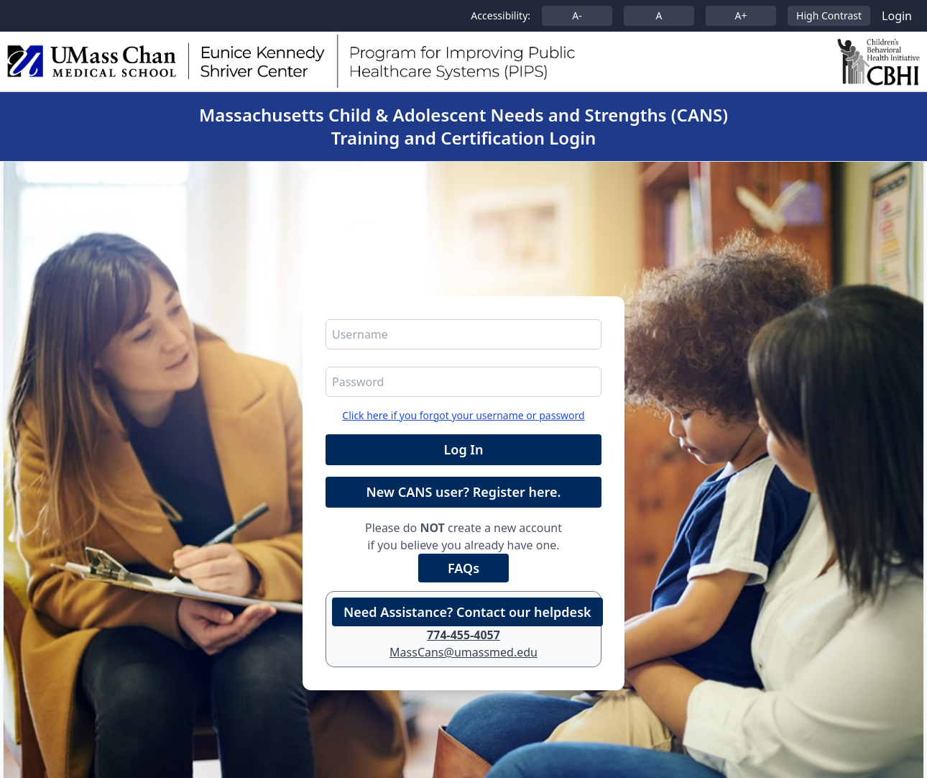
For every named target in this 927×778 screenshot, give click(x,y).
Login (897, 16)
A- (576, 15)
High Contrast (829, 15)
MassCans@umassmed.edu (463, 652)
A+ (741, 15)
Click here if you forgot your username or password (463, 415)
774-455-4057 (463, 635)
